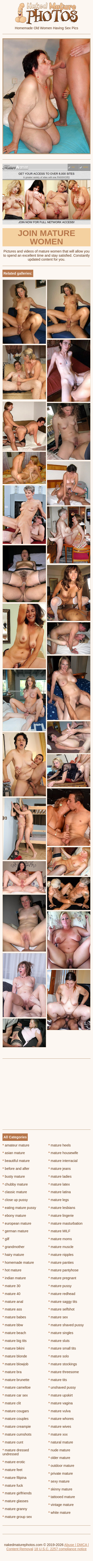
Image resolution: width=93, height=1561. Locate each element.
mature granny (14, 1509)
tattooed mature (61, 1497)
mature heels (59, 1145)
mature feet (12, 1470)
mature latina (59, 1192)
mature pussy (59, 1286)
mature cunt (12, 1442)
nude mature (59, 1450)
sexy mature (59, 1481)
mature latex (59, 1184)
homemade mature (18, 1262)
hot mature (11, 1270)
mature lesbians (61, 1208)
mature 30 (11, 1286)
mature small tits (62, 1348)
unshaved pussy (62, 1387)
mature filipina (14, 1478)
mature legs (58, 1200)
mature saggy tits (62, 1302)
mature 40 (11, 1294)
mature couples (15, 1419)
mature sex (58, 1317)
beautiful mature (16, 1161)
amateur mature (15, 1145)
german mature (15, 1231)
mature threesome (63, 1372)
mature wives (59, 1426)
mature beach (14, 1333)
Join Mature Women (46, 237)
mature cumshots (16, 1434)
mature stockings (62, 1364)
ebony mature (14, 1216)
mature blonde (14, 1356)
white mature (59, 1513)
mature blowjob (15, 1364)
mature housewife (63, 1153)
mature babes (14, 1317)
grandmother (13, 1247)
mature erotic (13, 1462)
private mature (60, 1473)
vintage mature (61, 1505)
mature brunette (15, 1380)
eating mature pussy (19, 1208)
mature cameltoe (16, 1387)
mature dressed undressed (15, 1452)
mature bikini (13, 1348)
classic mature (14, 1192)
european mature (16, 1223)
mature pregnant (62, 1278)
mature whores (61, 1419)
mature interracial (63, 1161)
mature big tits (14, 1341)
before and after (15, 1169)
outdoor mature (61, 1466)
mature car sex (15, 1395)
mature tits (57, 1380)
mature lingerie (61, 1216)
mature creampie (16, 1426)
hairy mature (13, 1255)
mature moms (60, 1239)
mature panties (61, 1262)
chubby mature (15, 1184)
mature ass (12, 1309)
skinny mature (60, 1489)
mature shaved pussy (66, 1325)
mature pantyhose (63, 1270)
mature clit (11, 1403)
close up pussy (15, 1200)
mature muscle (60, 1247)
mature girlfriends (17, 1493)
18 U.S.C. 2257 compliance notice (60, 1549)
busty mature (13, 1176)
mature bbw (12, 1325)
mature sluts (59, 1341)
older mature (59, 1458)
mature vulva (59, 1411)
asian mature (13, 1153)
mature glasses (15, 1501)
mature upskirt (60, 1395)
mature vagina (60, 1403)
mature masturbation (65, 1223)
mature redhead (61, 1294)
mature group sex (17, 1517)
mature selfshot (61, 1309)
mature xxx (58, 1434)
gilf (5, 1239)
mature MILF (59, 1231)
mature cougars (15, 1411)
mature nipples (60, 1255)
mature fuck (12, 1485)
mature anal (12, 1302)
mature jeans (59, 1169)
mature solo (58, 1356)
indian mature (14, 1278)
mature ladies (59, 1176)
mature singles (60, 1333)
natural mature (60, 1442)
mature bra (12, 1372)
